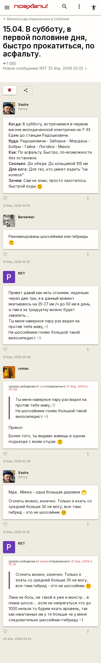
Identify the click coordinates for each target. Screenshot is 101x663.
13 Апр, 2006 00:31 (16, 205)
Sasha (23, 105)
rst (41, 386)
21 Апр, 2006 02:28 (17, 461)
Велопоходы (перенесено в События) (36, 19)
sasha (44, 561)
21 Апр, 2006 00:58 (17, 357)
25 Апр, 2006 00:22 (67, 68)
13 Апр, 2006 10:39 (16, 262)
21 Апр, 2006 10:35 (16, 532)
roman (23, 368)
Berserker (26, 217)
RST (43, 68)
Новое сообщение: (21, 68)
